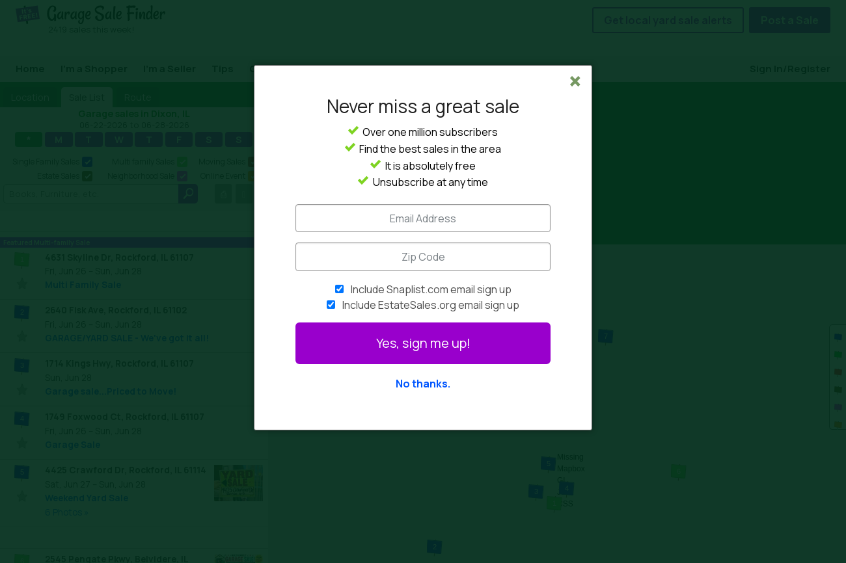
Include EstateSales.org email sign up (430, 305)
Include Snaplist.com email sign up (431, 289)
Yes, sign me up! (423, 343)
